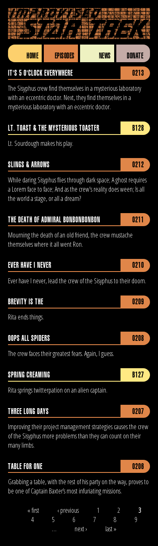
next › (81, 528)
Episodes (65, 56)
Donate (135, 56)
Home (32, 56)
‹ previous (68, 510)
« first (33, 510)
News (105, 56)
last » (110, 528)
